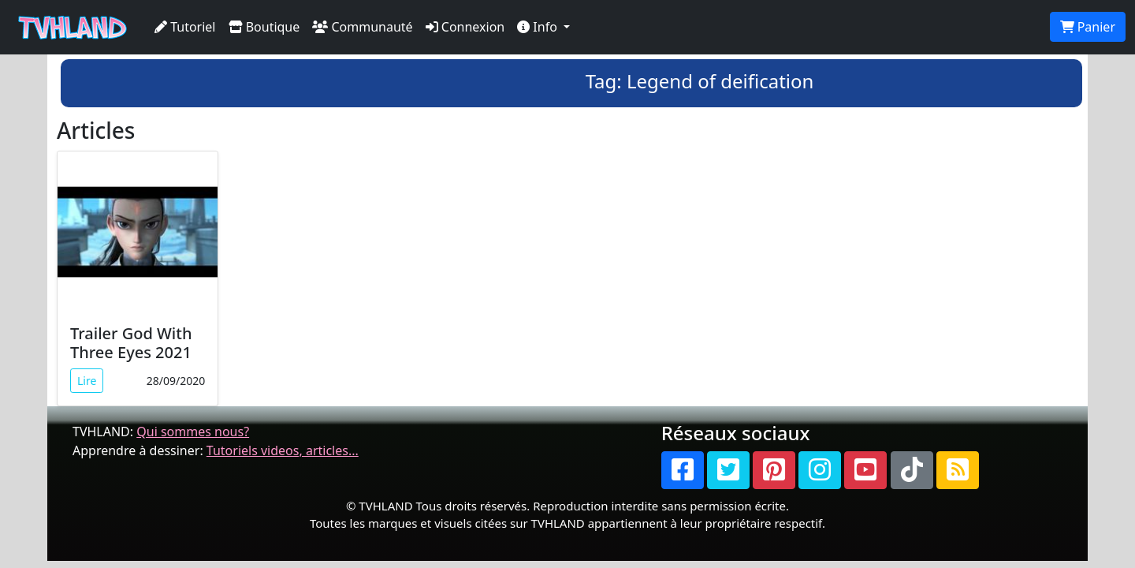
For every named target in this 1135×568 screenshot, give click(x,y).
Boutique (264, 27)
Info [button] (538, 27)
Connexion (465, 27)
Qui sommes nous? (192, 431)
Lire (86, 380)
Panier (1087, 27)
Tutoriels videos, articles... (283, 450)
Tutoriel (185, 27)
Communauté (362, 27)
